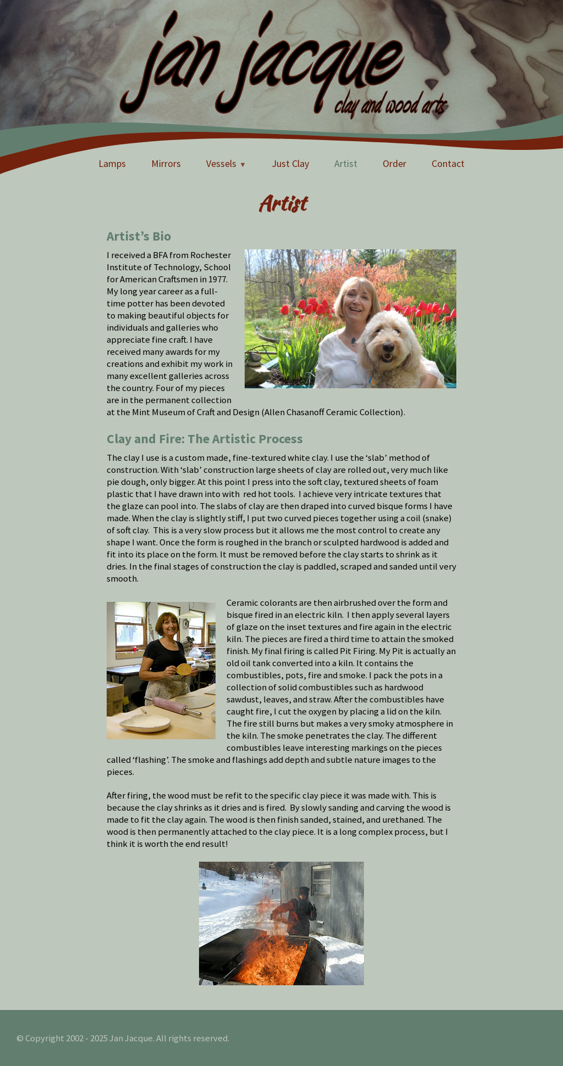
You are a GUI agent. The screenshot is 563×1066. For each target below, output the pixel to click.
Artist (345, 163)
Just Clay (290, 163)
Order (394, 163)
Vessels (221, 163)
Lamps (112, 163)
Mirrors (166, 163)
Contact (448, 163)
